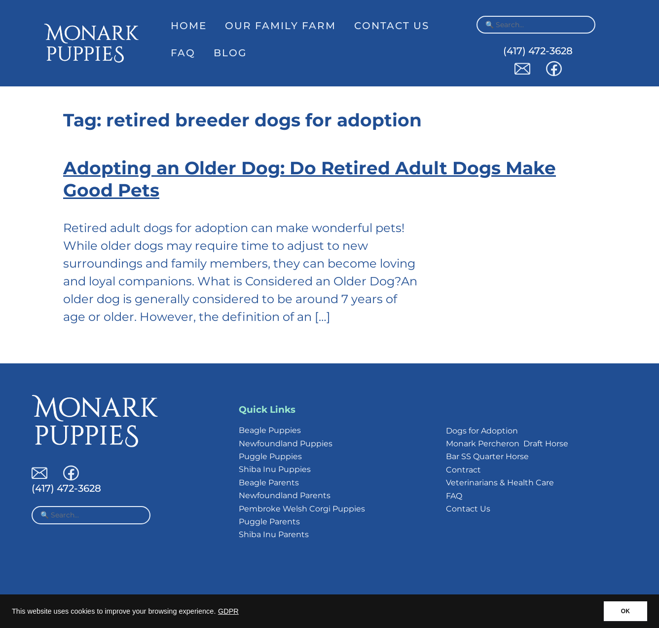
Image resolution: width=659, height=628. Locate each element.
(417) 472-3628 (538, 51)
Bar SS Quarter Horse (487, 456)
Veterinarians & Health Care (500, 482)
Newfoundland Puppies (285, 443)
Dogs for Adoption (482, 430)
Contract (463, 469)
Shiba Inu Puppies (275, 469)
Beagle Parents (269, 482)
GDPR (228, 611)
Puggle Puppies (270, 456)
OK (625, 611)
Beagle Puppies (270, 430)
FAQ (183, 53)
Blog (230, 53)
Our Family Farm (280, 26)
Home (189, 26)
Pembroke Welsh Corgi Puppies (302, 508)
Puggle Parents (269, 521)
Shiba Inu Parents (274, 534)
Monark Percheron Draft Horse (507, 443)
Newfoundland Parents (284, 495)
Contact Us (391, 26)
